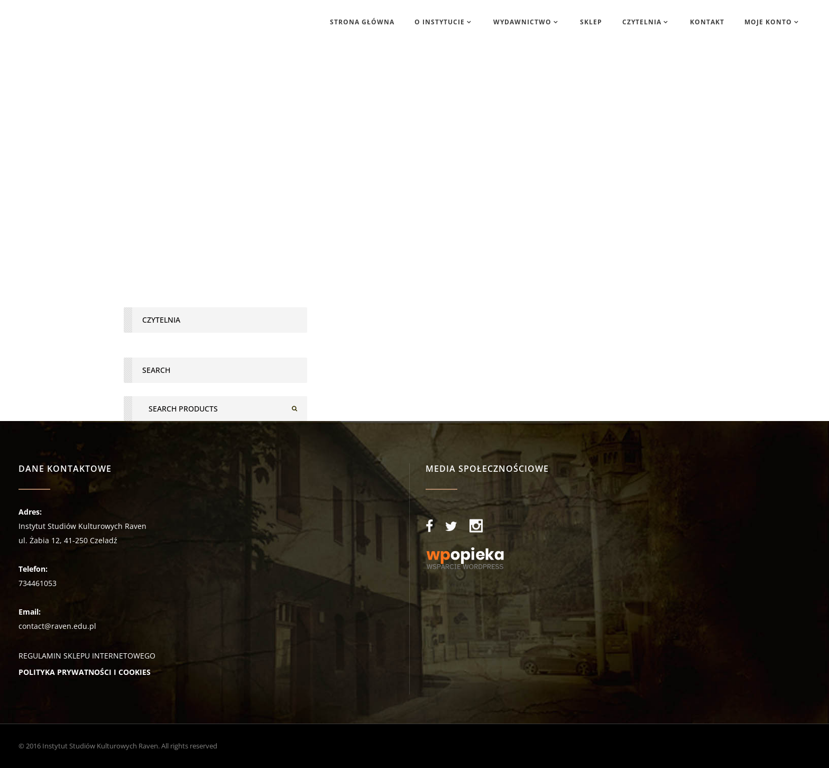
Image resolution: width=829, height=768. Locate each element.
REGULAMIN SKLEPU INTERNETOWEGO (87, 656)
